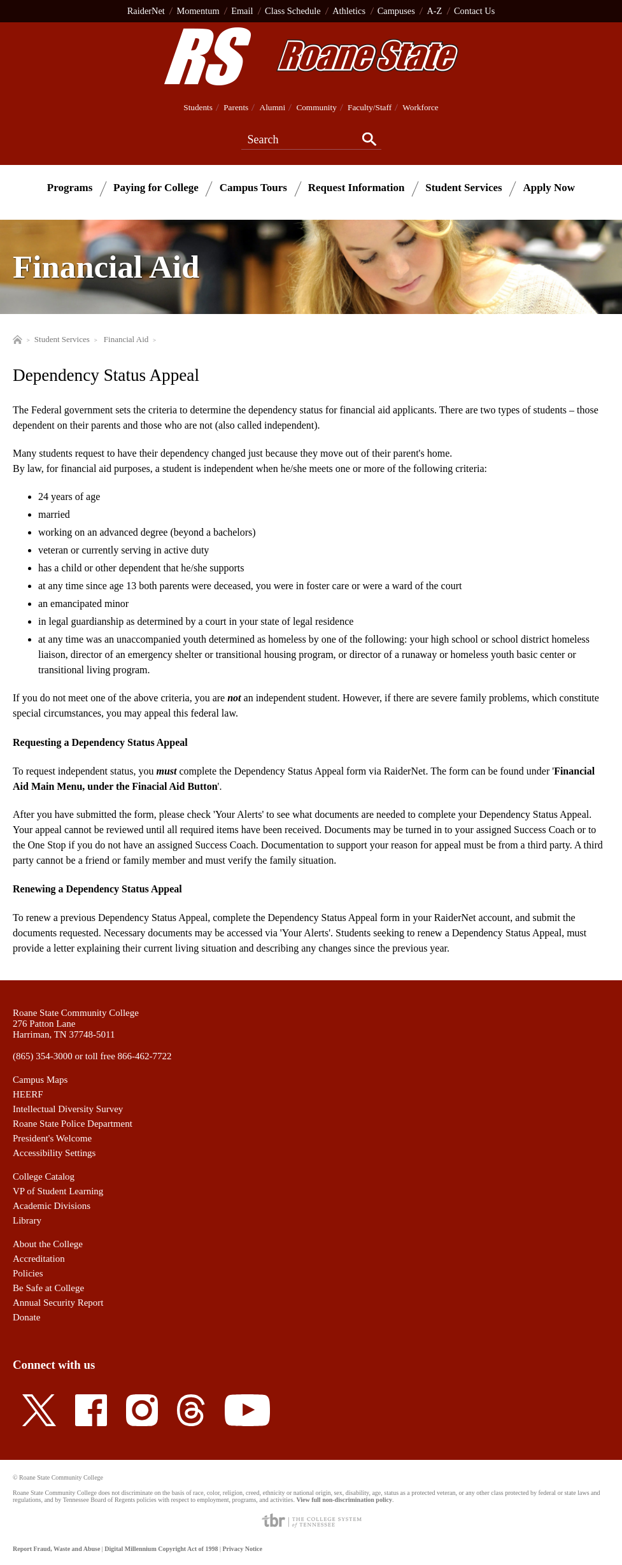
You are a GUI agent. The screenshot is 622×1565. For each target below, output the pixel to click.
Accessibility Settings (54, 1153)
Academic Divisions (51, 1206)
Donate (26, 1317)
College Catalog (43, 1176)
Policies (28, 1273)
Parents (235, 107)
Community (316, 107)
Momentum (197, 11)
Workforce (420, 107)
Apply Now (549, 188)
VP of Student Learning (58, 1191)
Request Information (356, 188)
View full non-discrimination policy (344, 1499)
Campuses (396, 11)
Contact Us (474, 11)
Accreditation (39, 1259)
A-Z (434, 11)
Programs (69, 188)
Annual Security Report (58, 1302)
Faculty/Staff (370, 107)
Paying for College (156, 188)
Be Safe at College (48, 1288)
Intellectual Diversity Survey (68, 1109)
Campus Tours (253, 188)
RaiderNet (146, 11)
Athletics (348, 11)
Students (198, 107)
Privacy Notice (242, 1548)
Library (27, 1220)
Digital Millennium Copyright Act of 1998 (161, 1548)
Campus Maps (40, 1080)
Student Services (463, 188)
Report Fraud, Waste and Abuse (56, 1548)
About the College (48, 1244)
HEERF (28, 1094)
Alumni (273, 107)
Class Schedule (293, 11)
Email (242, 11)
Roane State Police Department (72, 1123)
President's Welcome (52, 1138)
